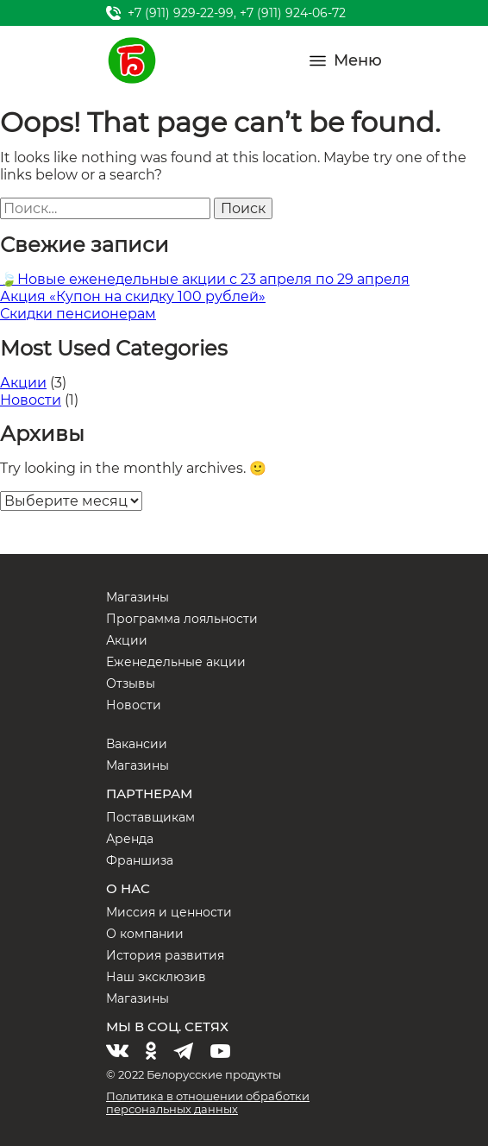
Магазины (137, 597)
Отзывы (130, 683)
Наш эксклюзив (156, 977)
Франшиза (139, 860)
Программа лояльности (182, 619)
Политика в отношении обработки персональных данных (208, 1102)
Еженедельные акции (176, 662)
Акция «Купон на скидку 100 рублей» (133, 296)
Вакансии (136, 744)
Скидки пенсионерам (78, 313)
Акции (23, 383)
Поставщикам (150, 817)
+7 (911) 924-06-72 (293, 13)
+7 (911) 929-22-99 (181, 13)
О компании (145, 933)
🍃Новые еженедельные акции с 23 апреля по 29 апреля (205, 279)
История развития (165, 955)
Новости (30, 400)
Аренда (129, 839)
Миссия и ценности (169, 912)
